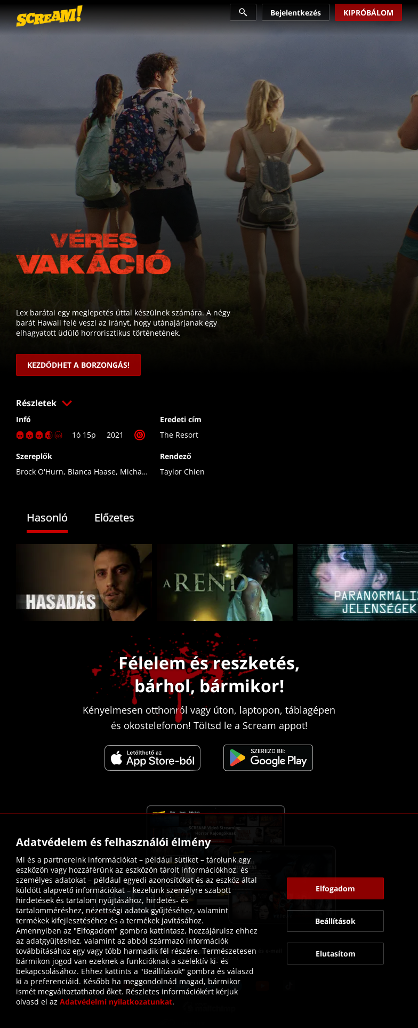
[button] (209, 403)
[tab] (55, 519)
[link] (49, 16)
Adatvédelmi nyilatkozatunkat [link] (116, 1002)
